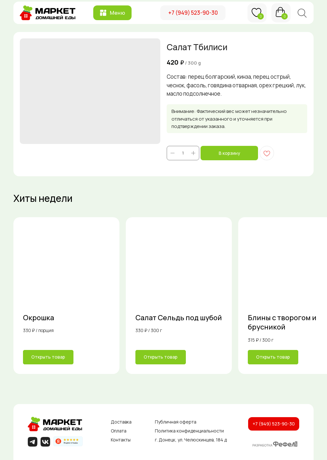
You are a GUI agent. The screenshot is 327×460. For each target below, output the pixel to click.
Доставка (121, 422)
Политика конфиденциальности (189, 431)
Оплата (118, 431)
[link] (66, 295)
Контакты (121, 440)
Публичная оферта (175, 422)
